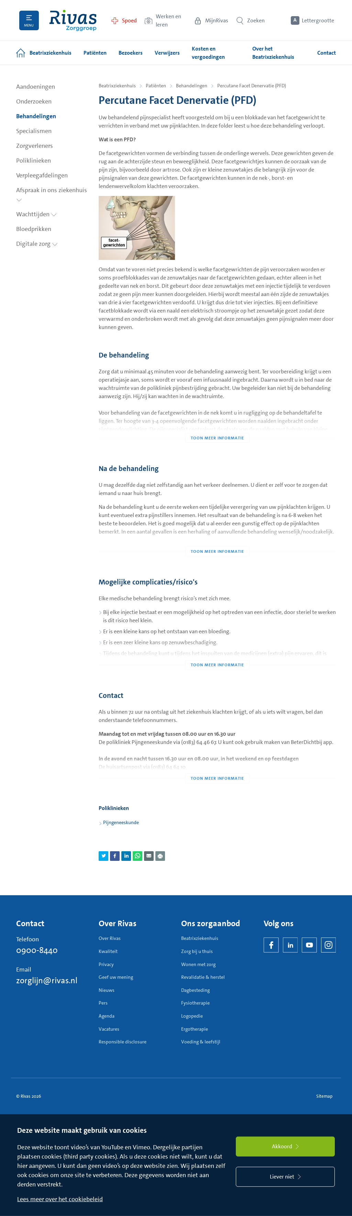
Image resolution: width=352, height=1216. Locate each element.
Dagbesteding (195, 990)
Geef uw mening (116, 977)
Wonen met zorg (198, 964)
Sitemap (324, 1096)
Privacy (106, 964)
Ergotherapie (194, 1029)
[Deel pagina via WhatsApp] (137, 856)
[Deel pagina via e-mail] (149, 856)
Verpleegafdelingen (42, 175)
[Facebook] (271, 945)
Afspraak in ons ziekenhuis (51, 194)
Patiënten (156, 86)
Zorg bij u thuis (197, 951)
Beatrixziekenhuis (117, 86)
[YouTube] (309, 945)
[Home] (72, 20)
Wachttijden (36, 214)
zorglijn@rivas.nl (46, 980)
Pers (103, 1003)
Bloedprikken (33, 229)
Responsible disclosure (122, 1042)
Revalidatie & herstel (203, 977)
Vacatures (109, 1029)
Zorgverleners (34, 146)
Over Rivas (110, 938)
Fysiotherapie (195, 1003)
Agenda (106, 1016)
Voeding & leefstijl (200, 1042)
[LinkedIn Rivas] (290, 945)
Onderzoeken (34, 101)
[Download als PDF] (160, 856)
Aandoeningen (35, 87)
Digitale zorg (37, 244)
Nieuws (106, 990)
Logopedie (192, 1016)
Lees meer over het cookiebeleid (60, 1199)
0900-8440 (37, 950)
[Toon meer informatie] (217, 424)
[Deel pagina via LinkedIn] (126, 856)
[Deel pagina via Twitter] (103, 856)
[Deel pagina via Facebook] (115, 856)
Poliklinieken (33, 160)
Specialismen (34, 131)
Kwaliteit (108, 951)
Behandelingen (36, 116)
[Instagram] (328, 945)
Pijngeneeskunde (121, 822)
